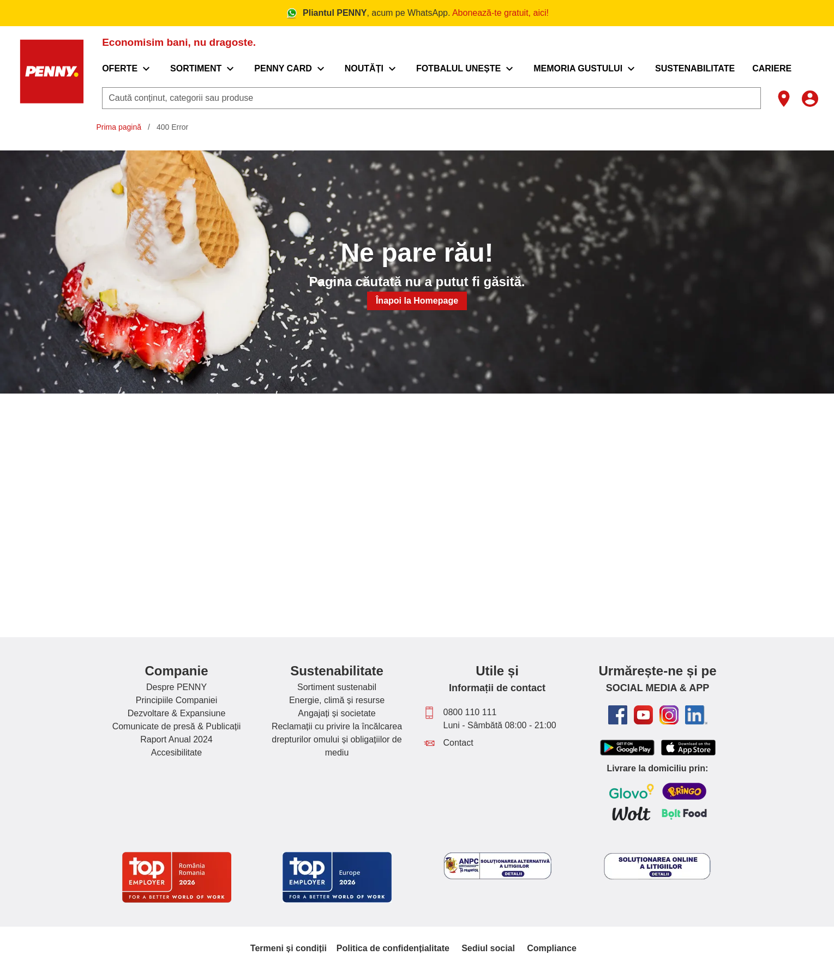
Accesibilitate (176, 752)
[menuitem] (127, 68)
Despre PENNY (176, 687)
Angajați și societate (336, 713)
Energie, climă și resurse (337, 700)
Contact (458, 742)
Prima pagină (119, 127)
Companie (176, 670)
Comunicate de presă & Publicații (176, 726)
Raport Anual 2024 (176, 739)
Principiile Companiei (176, 700)
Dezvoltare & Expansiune (177, 713)
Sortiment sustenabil (336, 687)
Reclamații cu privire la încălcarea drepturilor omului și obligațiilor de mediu (337, 739)
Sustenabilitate (336, 670)
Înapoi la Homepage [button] (417, 300)
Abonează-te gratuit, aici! (500, 12)
